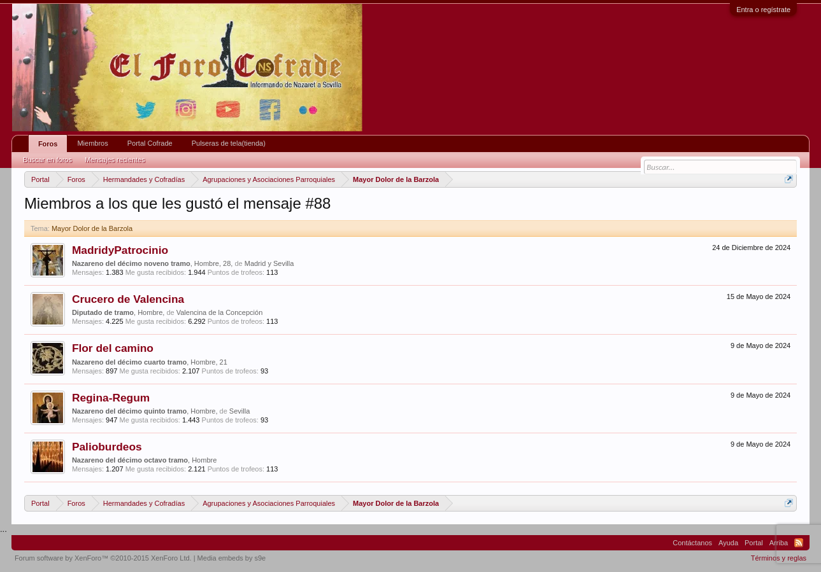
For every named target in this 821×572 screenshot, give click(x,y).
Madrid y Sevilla (269, 263)
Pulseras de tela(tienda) (229, 143)
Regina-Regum (111, 397)
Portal (754, 543)
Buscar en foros (47, 160)
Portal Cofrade (150, 143)
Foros (48, 144)
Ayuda (728, 543)
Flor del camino (112, 348)
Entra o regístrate (763, 9)
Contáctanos (692, 543)
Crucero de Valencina (128, 299)
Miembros (92, 143)
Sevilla (239, 411)
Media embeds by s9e (231, 558)
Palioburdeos (107, 446)
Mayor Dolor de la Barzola (92, 228)
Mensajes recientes (115, 160)
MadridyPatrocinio (120, 250)
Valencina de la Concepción (219, 312)
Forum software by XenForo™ (103, 558)
